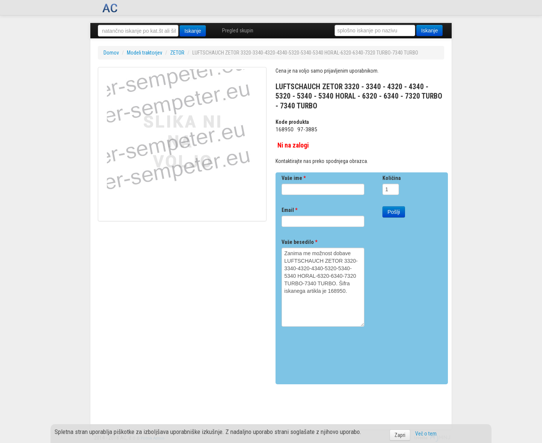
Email (289, 210)
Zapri (399, 435)
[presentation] (339, 352)
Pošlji (393, 212)
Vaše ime (294, 178)
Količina (391, 178)
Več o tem (426, 434)
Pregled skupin (237, 30)
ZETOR (177, 53)
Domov (111, 53)
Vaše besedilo (299, 242)
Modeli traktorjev (144, 53)
